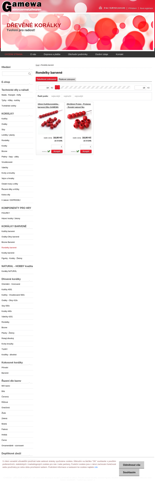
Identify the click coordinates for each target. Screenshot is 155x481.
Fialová (5, 429)
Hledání (6, 67)
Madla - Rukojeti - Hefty (11, 95)
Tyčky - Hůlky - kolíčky (11, 100)
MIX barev (6, 386)
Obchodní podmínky (77, 54)
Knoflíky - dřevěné (9, 355)
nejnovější (79, 96)
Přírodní (5, 367)
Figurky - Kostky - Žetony (12, 258)
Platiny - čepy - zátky (10, 157)
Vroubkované (7, 162)
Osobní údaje (101, 54)
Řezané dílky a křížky (10, 189)
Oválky (4, 124)
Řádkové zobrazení (67, 79)
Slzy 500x (6, 306)
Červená (5, 397)
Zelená (4, 418)
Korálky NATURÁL (9, 271)
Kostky (4, 146)
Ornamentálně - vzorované (13, 446)
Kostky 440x (7, 311)
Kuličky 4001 (7, 289)
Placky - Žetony (8, 333)
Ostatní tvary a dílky (10, 184)
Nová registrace (146, 8)
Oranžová (6, 408)
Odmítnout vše (131, 465)
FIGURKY (6, 213)
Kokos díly (6, 195)
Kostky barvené (8, 253)
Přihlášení (132, 8)
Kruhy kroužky (7, 344)
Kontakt (119, 54)
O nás (33, 54)
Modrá (4, 424)
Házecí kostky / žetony (11, 218)
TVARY (5, 349)
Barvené (5, 373)
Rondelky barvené (9, 248)
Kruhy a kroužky (8, 173)
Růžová (5, 402)
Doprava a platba (52, 54)
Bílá (3, 391)
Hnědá (4, 435)
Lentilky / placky (8, 135)
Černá (4, 440)
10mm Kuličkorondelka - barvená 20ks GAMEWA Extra (48, 107)
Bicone (4, 151)
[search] (29, 74)
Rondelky (5, 140)
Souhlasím (129, 472)
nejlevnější (55, 96)
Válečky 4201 (7, 317)
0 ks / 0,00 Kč (114, 8)
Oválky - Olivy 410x (10, 300)
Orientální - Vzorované (11, 284)
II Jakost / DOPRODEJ (11, 200)
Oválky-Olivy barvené (10, 237)
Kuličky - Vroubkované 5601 (13, 295)
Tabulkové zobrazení (46, 79)
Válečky (5, 167)
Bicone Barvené (8, 242)
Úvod (37, 65)
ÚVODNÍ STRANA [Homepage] (13, 54)
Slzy (3, 129)
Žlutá (4, 413)
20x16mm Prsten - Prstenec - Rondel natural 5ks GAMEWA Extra (79, 107)
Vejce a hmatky (8, 178)
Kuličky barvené (8, 231)
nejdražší (67, 96)
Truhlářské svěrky (9, 106)
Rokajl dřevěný (8, 338)
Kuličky (4, 119)
